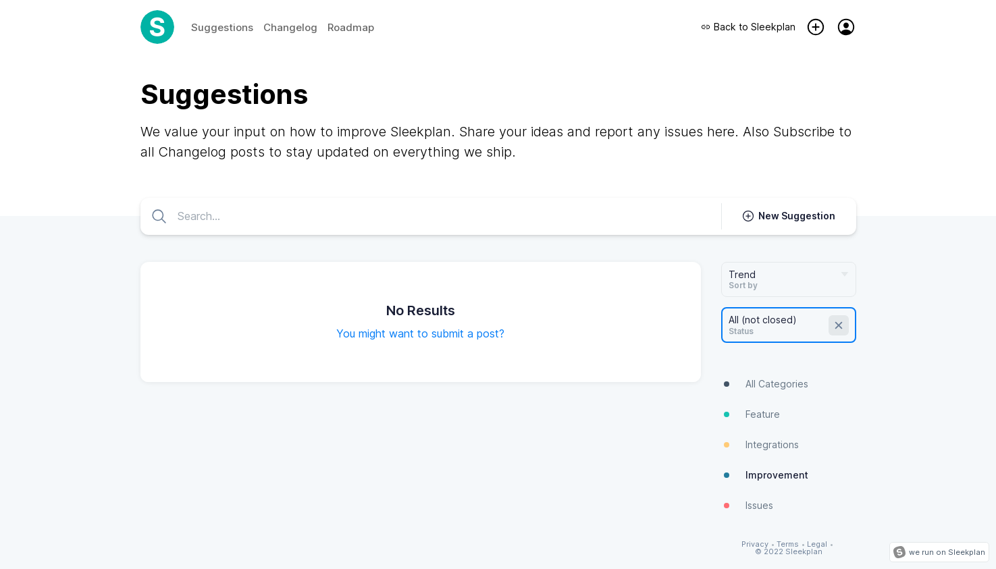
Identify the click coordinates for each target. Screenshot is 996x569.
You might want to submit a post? (420, 333)
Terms (788, 544)
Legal (817, 544)
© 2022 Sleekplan (788, 552)
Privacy (754, 544)
